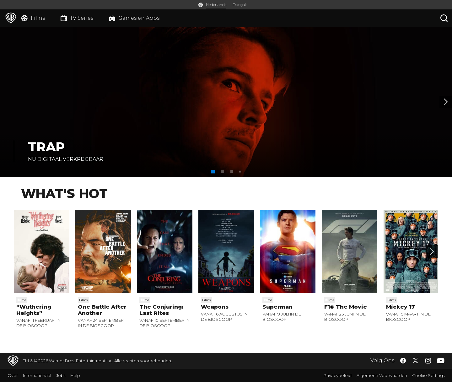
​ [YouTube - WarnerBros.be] (440, 360)
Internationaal (37, 375)
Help (75, 375)
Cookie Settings (428, 375)
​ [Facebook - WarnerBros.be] (403, 360)
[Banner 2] (445, 102)
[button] (213, 171)
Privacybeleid (338, 375)
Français (240, 4)
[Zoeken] (444, 18)
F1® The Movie (345, 307)
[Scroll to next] (432, 251)
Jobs (60, 375)
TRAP (46, 146)
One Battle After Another (102, 310)
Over (13, 375)
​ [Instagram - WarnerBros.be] (428, 360)
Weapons (215, 307)
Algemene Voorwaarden (382, 375)
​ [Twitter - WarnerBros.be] (415, 360)
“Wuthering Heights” (33, 310)
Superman (277, 307)
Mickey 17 (400, 307)
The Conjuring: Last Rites (161, 310)
